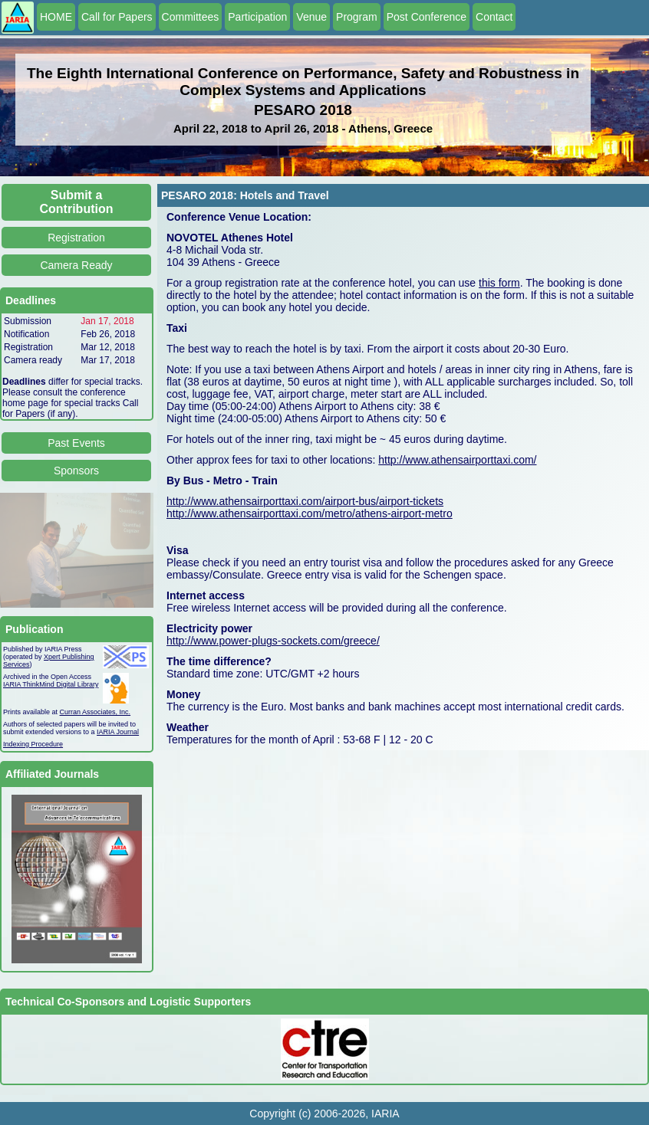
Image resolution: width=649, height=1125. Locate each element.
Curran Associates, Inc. (95, 712)
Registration (76, 237)
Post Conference (426, 17)
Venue (311, 17)
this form (499, 283)
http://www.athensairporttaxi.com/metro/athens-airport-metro (309, 513)
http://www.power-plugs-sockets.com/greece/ (273, 641)
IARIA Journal (118, 732)
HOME (56, 17)
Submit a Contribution (77, 202)
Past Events (76, 443)
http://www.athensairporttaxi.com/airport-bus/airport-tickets (304, 501)
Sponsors (76, 470)
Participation (257, 17)
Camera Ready (76, 265)
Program (356, 17)
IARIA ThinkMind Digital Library (50, 684)
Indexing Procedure (33, 744)
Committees (190, 17)
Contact (494, 17)
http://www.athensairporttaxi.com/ (457, 460)
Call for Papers (117, 17)
